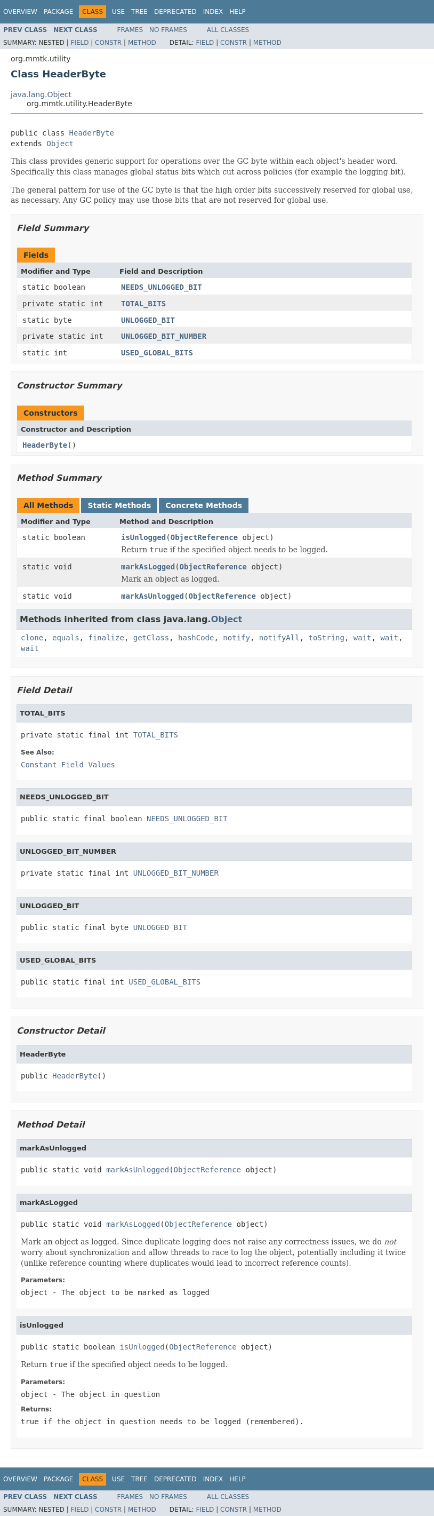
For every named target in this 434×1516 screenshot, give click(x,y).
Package (58, 11)
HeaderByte (91, 133)
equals (65, 637)
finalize (106, 637)
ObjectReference (204, 537)
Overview (20, 11)
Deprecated (175, 11)
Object (60, 143)
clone (32, 637)
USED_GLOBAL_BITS (157, 352)
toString (326, 637)
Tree (139, 11)
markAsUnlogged (152, 596)
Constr (108, 42)
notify (236, 637)
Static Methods (119, 505)
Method (142, 42)
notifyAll (279, 637)
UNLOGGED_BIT (148, 320)
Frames (130, 30)
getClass (151, 637)
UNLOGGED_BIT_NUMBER (163, 336)
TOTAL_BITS (143, 303)
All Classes (228, 30)
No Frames (168, 30)
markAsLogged (148, 566)
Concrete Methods (203, 505)
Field (79, 42)
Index (213, 11)
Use (118, 11)
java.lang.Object (41, 94)
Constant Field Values (68, 764)
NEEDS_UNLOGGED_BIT (161, 287)
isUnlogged (143, 537)
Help (237, 11)
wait (362, 637)
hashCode (196, 637)
